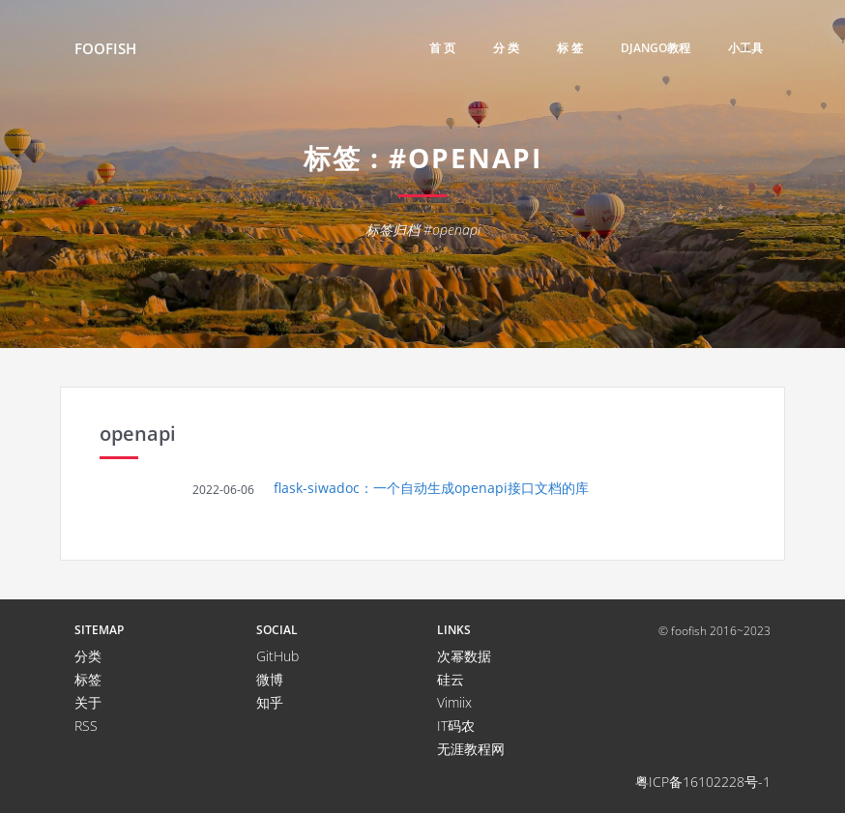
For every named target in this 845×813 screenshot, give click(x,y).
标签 (88, 679)
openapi (138, 434)
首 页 (442, 48)
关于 (88, 702)
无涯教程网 (471, 749)
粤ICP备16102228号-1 (703, 781)
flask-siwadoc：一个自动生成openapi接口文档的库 (431, 488)
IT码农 (456, 725)
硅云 (450, 679)
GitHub (277, 656)
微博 (269, 679)
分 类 (506, 48)
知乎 (269, 702)
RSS (86, 725)
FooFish (105, 48)
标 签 (570, 48)
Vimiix (454, 702)
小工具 (745, 48)
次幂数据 (464, 656)
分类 (88, 656)
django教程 (655, 48)
